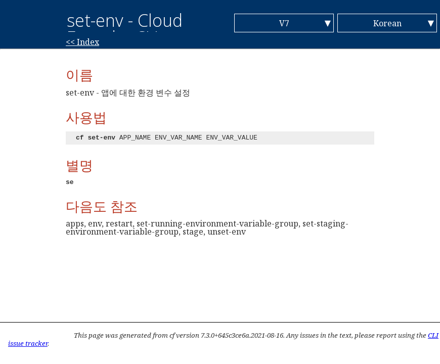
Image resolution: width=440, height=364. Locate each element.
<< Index (82, 42)
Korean (387, 23)
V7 (284, 23)
